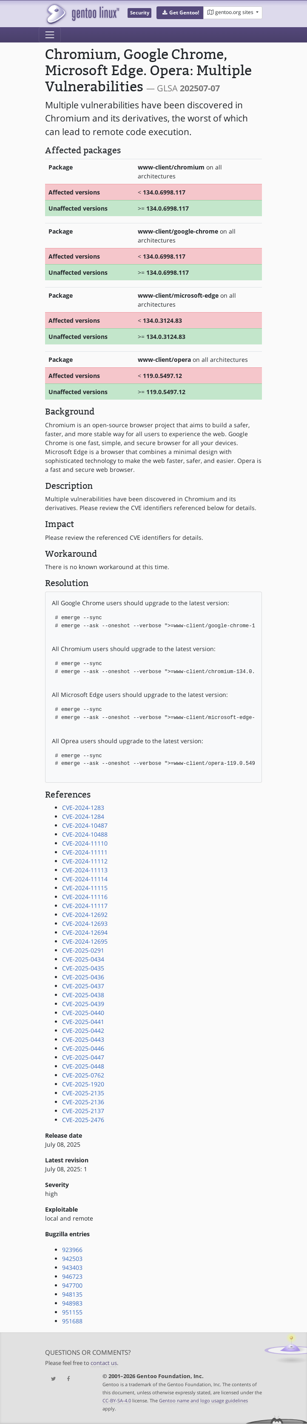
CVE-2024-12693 (85, 923)
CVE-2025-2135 (83, 1093)
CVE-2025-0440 (83, 1013)
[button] (180, 12)
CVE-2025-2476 (83, 1120)
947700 (72, 1285)
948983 (72, 1303)
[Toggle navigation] (50, 34)
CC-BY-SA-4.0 (116, 1400)
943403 (72, 1267)
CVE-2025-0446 (83, 1048)
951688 (72, 1321)
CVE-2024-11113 (85, 870)
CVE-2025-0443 (83, 1039)
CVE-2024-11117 (85, 906)
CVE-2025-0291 (83, 950)
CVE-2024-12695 (85, 941)
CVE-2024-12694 (85, 932)
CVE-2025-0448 (83, 1066)
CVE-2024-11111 (85, 852)
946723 (72, 1276)
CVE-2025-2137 (83, 1111)
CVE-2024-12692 (85, 915)
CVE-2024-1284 (83, 816)
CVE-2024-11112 (85, 861)
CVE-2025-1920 (83, 1084)
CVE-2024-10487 (85, 825)
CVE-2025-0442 (83, 1030)
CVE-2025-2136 (83, 1102)
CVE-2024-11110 (85, 843)
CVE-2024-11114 (85, 879)
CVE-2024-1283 (83, 808)
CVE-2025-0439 (83, 1004)
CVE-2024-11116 (85, 897)
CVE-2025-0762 (83, 1075)
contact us (104, 1363)
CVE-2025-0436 (83, 977)
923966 (72, 1250)
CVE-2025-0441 (83, 1022)
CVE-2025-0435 (83, 968)
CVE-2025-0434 (83, 959)
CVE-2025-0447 (83, 1057)
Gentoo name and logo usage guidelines (203, 1400)
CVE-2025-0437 (83, 986)
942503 (72, 1259)
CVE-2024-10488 (85, 834)
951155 (72, 1312)
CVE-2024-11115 (85, 888)
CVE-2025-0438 (83, 995)
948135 (72, 1294)
